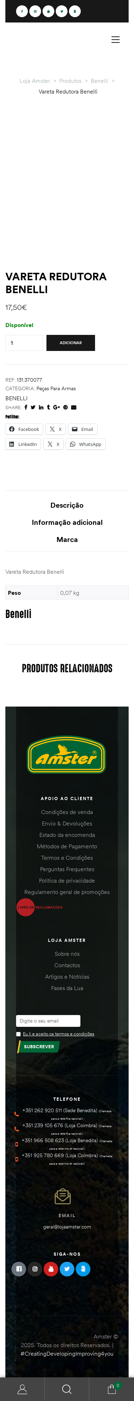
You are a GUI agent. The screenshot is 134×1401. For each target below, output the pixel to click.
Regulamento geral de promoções (67, 891)
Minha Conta (22, 1389)
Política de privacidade (67, 880)
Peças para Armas (56, 388)
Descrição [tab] (67, 505)
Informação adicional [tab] (67, 522)
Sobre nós (67, 953)
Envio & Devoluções (67, 823)
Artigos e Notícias (67, 976)
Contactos (67, 965)
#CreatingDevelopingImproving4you (67, 1353)
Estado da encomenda (67, 834)
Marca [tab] (67, 539)
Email (67, 1215)
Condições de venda (67, 811)
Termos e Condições (67, 857)
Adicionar (71, 342)
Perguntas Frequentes (67, 869)
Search (67, 1389)
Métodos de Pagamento (67, 846)
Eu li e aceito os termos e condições (58, 1033)
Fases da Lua (67, 987)
